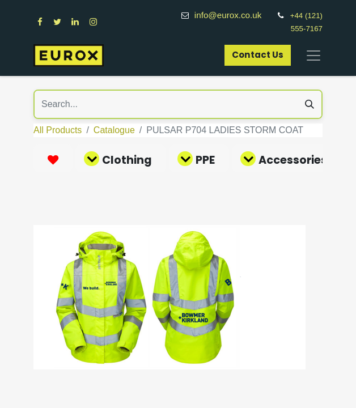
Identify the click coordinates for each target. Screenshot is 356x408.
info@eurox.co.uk (234, 15)
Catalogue (114, 130)
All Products (57, 130)
